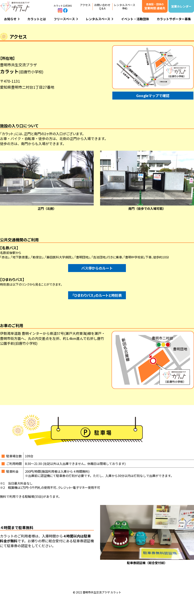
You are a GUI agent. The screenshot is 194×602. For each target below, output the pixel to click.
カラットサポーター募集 (174, 19)
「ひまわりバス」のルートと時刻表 (97, 295)
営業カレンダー (181, 6)
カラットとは (36, 19)
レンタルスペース (99, 19)
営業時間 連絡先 (154, 6)
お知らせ (12, 19)
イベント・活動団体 (135, 19)
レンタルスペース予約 (124, 6)
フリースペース (66, 19)
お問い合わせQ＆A (102, 6)
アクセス (85, 5)
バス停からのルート (97, 267)
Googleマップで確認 (152, 95)
